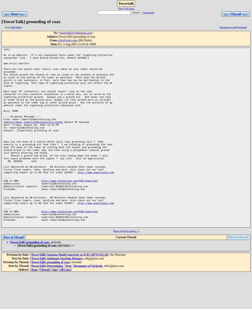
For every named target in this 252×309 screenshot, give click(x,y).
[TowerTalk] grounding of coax (29, 278)
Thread (235, 14)
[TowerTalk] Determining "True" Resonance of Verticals (66, 301)
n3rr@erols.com (67, 40)
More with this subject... (126, 266)
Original (242, 27)
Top (120, 8)
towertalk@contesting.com (76, 32)
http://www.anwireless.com (96, 197)
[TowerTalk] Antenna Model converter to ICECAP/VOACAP (69, 290)
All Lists (129, 8)
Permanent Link (228, 27)
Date (15, 14)
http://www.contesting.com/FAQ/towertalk (69, 207)
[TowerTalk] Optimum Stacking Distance (57, 294)
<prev (6, 14)
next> (22, 14)
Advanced (148, 12)
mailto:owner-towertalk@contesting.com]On (34, 137)
